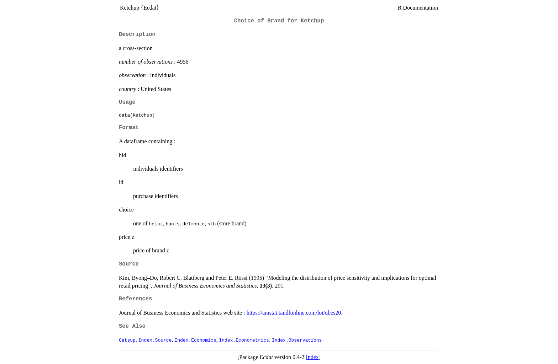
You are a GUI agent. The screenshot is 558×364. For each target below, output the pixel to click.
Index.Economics (195, 340)
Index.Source (155, 340)
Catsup (127, 340)
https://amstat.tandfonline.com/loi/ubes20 (294, 313)
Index (312, 357)
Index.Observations (297, 340)
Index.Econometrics (244, 340)
